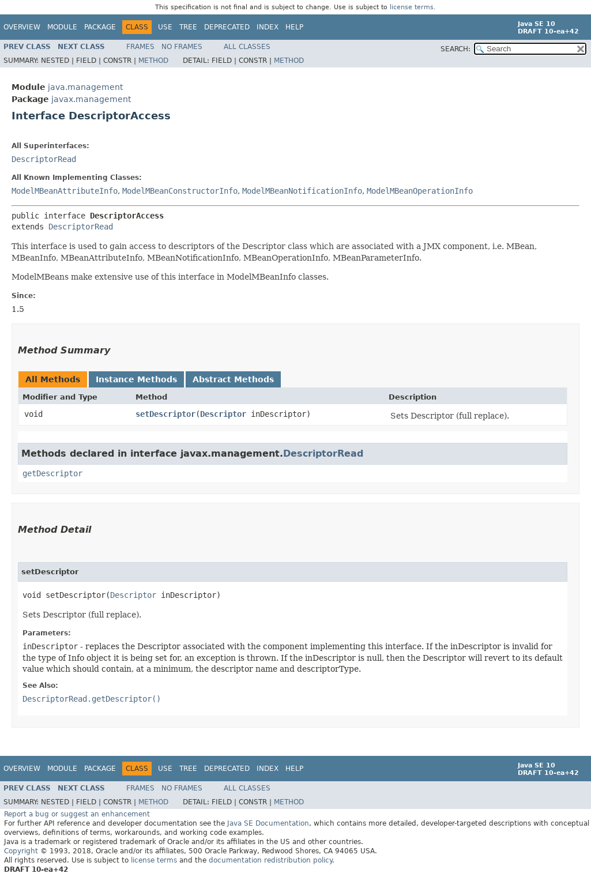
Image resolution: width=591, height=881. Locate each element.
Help (294, 27)
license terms (412, 7)
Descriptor (223, 414)
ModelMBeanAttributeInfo (65, 190)
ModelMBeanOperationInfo (420, 190)
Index (267, 27)
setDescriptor (165, 414)
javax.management (91, 99)
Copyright (21, 851)
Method (153, 61)
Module (62, 27)
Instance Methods (136, 379)
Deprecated (227, 27)
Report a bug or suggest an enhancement (77, 814)
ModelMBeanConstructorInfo (180, 190)
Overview (21, 27)
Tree (188, 27)
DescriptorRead (44, 159)
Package (100, 27)
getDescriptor (52, 473)
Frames (140, 47)
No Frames (181, 47)
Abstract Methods (233, 379)
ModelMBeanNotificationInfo (302, 190)
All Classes (247, 47)
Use (165, 27)
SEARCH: (455, 49)
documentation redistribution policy (270, 860)
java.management (85, 87)
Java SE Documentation (268, 823)
